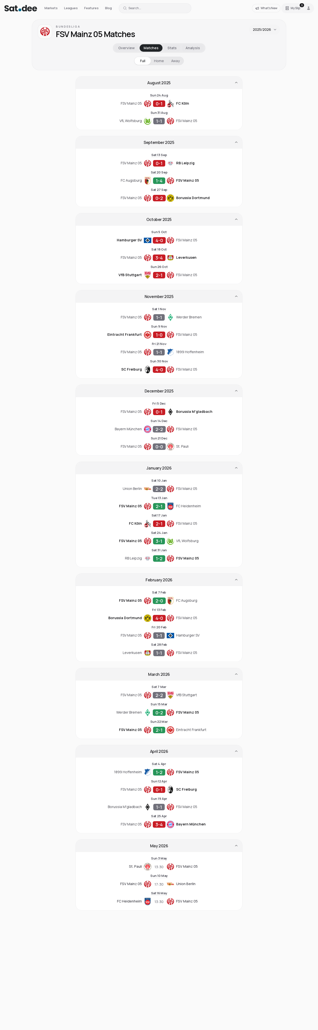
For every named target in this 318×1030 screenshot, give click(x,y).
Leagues (71, 8)
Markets (51, 8)
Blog (108, 8)
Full (142, 60)
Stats (172, 47)
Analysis (193, 47)
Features (91, 8)
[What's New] (266, 8)
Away (175, 60)
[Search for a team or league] (155, 8)
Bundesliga (68, 26)
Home (159, 60)
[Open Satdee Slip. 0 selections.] (292, 8)
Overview (126, 47)
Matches (151, 47)
